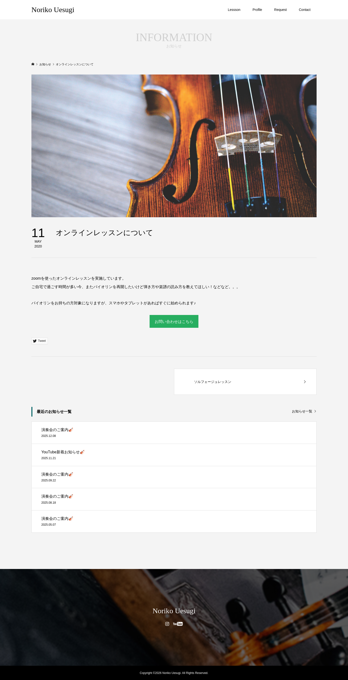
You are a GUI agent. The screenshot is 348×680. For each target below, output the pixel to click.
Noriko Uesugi (52, 10)
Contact (305, 10)
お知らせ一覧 (302, 411)
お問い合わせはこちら (174, 322)
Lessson (234, 10)
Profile (257, 10)
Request (280, 10)
